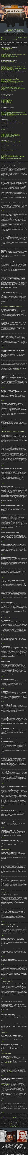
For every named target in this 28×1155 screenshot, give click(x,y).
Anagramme (22, 1149)
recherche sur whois (5, 1084)
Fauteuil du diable (21, 1146)
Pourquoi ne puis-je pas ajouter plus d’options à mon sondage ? (12, 81)
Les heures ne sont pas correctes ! (7, 65)
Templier (12, 1153)
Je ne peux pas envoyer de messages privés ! (9, 120)
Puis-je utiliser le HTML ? (5, 96)
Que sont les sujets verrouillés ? (6, 103)
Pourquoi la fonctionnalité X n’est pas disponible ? (10, 155)
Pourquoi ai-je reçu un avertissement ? (8, 86)
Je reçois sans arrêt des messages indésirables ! (10, 121)
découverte (10, 30)
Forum (8, 1148)
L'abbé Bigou (14, 1146)
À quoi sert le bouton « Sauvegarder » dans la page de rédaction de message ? (13, 89)
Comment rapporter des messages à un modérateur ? (10, 87)
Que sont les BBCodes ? (5, 95)
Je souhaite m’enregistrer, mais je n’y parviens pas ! (10, 50)
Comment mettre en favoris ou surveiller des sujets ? (10, 142)
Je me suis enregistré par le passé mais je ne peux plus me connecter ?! (14, 54)
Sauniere (3, 1148)
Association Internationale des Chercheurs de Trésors (14, 1145)
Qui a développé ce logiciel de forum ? (8, 154)
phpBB (18, 369)
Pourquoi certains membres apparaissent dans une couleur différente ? (14, 114)
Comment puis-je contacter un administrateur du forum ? (11, 158)
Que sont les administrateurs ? (6, 108)
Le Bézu (21, 1144)
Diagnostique (24, 1148)
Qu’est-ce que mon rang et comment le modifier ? (10, 70)
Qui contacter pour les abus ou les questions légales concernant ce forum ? (13, 157)
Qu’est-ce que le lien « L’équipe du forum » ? (9, 116)
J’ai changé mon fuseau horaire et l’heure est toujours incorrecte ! (13, 66)
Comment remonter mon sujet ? (6, 91)
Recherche (19, 1147)
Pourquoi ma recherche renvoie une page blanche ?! (10, 135)
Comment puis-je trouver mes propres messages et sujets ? (11, 137)
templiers (21, 32)
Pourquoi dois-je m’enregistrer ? (6, 48)
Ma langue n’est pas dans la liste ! (7, 67)
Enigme (24, 1147)
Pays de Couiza (7, 1144)
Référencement (8, 1147)
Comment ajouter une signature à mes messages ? (10, 79)
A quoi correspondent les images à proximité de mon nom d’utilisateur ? (14, 68)
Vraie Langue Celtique (20, 1154)
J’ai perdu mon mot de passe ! (6, 55)
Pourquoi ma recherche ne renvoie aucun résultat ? (10, 134)
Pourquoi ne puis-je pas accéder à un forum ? (9, 83)
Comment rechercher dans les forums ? (8, 133)
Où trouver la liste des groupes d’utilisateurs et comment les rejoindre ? (14, 112)
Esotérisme (12, 1154)
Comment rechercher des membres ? (7, 136)
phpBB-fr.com (16, 1125)
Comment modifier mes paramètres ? (7, 61)
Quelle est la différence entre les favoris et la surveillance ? (11, 141)
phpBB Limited (9, 1058)
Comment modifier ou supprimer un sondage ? (9, 82)
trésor (4, 32)
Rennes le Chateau (19, 29)
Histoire (8, 1153)
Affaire (17, 1153)
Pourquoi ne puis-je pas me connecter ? (8, 53)
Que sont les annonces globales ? (7, 100)
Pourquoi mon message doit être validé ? (8, 90)
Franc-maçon (13, 1148)
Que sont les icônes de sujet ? (6, 104)
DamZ (14, 1147)
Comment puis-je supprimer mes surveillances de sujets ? (11, 145)
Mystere (3, 1153)
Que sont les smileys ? (5, 98)
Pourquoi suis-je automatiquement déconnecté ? (9, 56)
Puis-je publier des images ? (6, 99)
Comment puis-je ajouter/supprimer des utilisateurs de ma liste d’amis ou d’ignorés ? (14, 129)
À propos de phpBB (7, 1062)
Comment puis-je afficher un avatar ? (7, 69)
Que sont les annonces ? (5, 101)
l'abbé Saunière (10, 29)
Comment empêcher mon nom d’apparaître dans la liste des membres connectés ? (13, 63)
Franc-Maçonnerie (7, 1149)
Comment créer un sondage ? (6, 80)
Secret (18, 1148)
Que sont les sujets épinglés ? (6, 102)
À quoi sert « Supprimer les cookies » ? (8, 57)
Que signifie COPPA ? (5, 49)
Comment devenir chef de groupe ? (7, 113)
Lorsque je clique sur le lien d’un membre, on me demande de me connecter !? (13, 72)
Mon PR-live (6, 1154)
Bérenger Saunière (15, 1149)
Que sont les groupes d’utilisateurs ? (7, 111)
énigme (23, 33)
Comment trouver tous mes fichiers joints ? (8, 150)
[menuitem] (2, 37)
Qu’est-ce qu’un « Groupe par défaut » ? (8, 115)
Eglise (3, 1147)
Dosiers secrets (23, 1153)
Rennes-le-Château (6, 1146)
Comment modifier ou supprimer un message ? (9, 78)
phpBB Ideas (9, 1071)
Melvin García (18, 1121)
